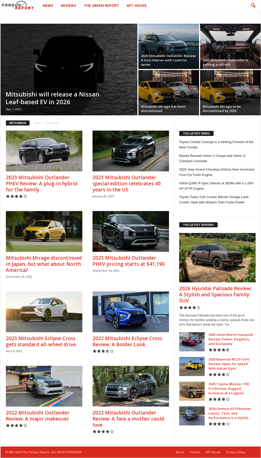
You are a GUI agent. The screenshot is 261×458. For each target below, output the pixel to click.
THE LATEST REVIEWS (198, 225)
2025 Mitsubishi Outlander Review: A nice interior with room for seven (168, 60)
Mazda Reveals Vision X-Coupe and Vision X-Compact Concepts (212, 158)
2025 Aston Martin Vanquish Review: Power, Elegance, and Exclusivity (230, 339)
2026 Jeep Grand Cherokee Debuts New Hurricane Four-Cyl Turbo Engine (216, 172)
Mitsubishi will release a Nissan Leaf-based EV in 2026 (52, 98)
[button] (253, 5)
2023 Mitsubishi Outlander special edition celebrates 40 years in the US (127, 183)
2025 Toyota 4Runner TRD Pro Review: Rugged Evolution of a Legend (229, 388)
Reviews (68, 5)
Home (37, 123)
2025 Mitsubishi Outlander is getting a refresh (225, 62)
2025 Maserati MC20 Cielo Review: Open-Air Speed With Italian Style (228, 364)
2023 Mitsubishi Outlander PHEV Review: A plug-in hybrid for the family (41, 183)
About (180, 452)
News (48, 5)
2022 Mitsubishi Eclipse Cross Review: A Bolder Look (127, 341)
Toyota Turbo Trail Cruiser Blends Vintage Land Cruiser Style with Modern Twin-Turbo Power (214, 199)
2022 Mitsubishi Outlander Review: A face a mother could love (128, 418)
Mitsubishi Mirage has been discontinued (163, 108)
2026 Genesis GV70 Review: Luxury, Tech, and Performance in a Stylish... (229, 413)
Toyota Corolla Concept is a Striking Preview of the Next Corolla (216, 144)
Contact (195, 452)
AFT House (137, 5)
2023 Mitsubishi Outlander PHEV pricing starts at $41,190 (129, 261)
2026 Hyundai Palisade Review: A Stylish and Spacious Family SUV (215, 294)
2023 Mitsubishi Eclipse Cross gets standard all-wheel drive (41, 341)
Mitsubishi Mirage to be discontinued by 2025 (222, 108)
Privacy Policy (235, 452)
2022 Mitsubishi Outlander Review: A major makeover (38, 415)
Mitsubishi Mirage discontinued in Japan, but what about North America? (44, 264)
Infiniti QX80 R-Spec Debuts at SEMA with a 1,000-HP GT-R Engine (216, 185)
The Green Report (101, 5)
